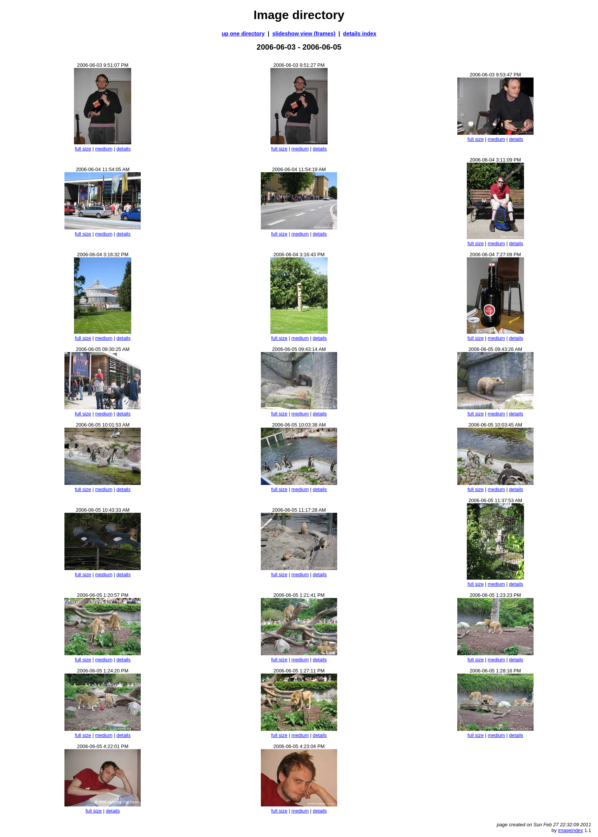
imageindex (570, 830)
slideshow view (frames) (304, 34)
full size (83, 149)
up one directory (243, 34)
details (123, 149)
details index (359, 34)
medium (104, 149)
